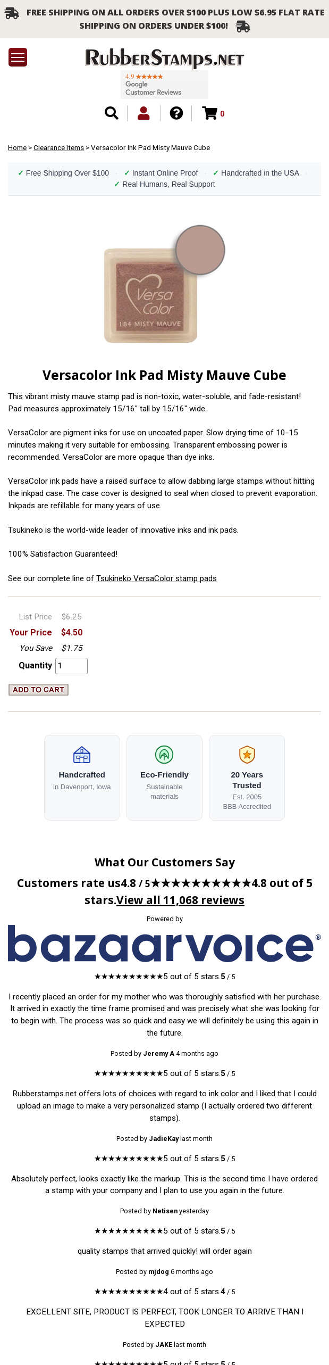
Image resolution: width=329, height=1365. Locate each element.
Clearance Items (58, 147)
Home (17, 147)
